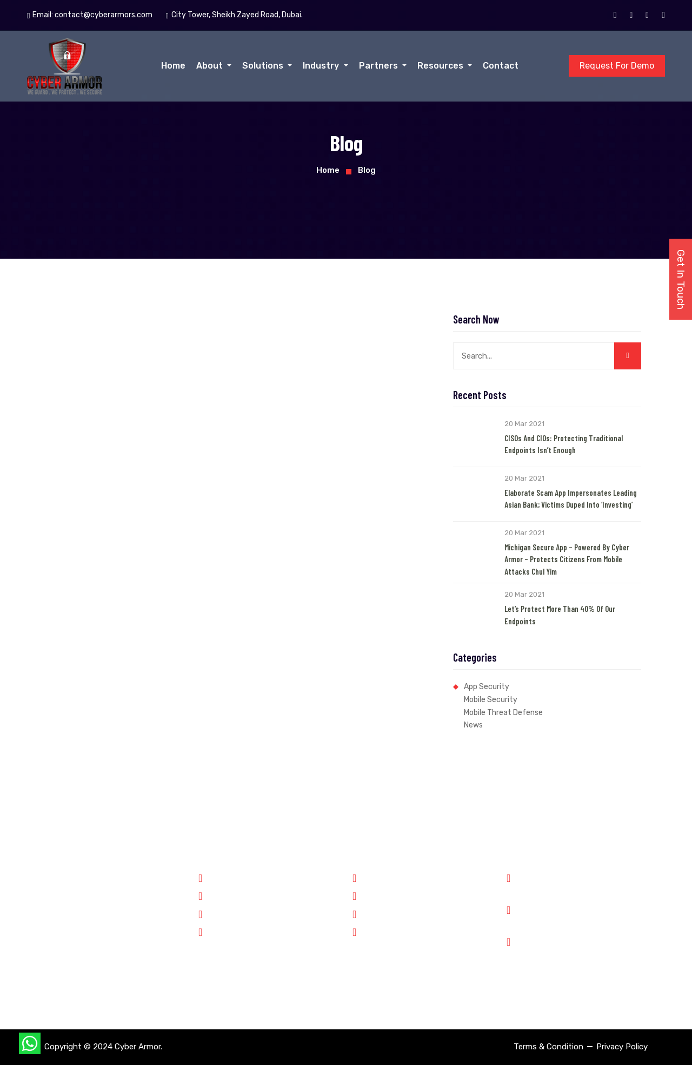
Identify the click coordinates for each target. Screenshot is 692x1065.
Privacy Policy (622, 1046)
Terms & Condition (548, 1046)
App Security (486, 686)
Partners (379, 65)
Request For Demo (617, 65)
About (210, 65)
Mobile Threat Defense (503, 712)
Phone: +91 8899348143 (568, 883)
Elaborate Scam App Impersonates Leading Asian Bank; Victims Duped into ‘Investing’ (570, 499)
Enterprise (222, 931)
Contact (500, 65)
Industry (322, 65)
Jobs (366, 913)
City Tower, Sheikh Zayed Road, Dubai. (585, 953)
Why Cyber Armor (389, 877)
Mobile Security (490, 699)
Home (173, 65)
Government (226, 877)
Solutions (263, 65)
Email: (89, 15)
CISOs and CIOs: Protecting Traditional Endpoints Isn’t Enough (563, 444)
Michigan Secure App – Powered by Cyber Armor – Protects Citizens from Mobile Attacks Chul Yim (566, 559)
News (473, 725)
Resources (441, 65)
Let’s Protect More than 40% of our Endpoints (559, 615)
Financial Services (236, 913)
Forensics (221, 895)
